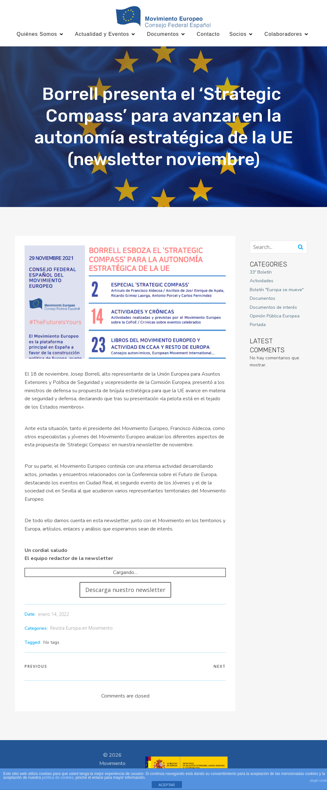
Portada (258, 325)
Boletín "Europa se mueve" (277, 290)
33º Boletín (261, 272)
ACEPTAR (166, 785)
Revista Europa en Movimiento (81, 628)
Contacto (208, 34)
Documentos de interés (273, 308)
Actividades (261, 281)
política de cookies (57, 777)
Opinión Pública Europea (275, 316)
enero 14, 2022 (53, 614)
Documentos (262, 299)
